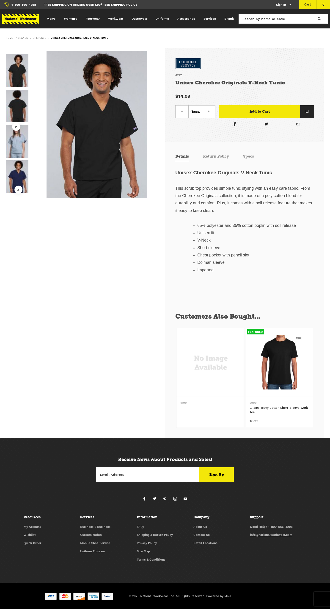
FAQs (140, 526)
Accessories (186, 18)
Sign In (284, 5)
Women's (70, 18)
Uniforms (162, 18)
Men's (51, 18)
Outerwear (139, 18)
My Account (32, 526)
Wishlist (30, 535)
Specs (248, 156)
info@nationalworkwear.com (271, 535)
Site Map (143, 551)
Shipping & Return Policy (155, 535)
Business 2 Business (95, 526)
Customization (91, 535)
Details (182, 156)
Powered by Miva (218, 596)
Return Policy (216, 156)
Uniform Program (92, 551)
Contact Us (201, 535)
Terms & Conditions (151, 559)
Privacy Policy (147, 543)
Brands (229, 18)
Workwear (115, 18)
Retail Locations (205, 543)
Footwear (93, 18)
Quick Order (32, 543)
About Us (200, 526)
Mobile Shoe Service (95, 543)
